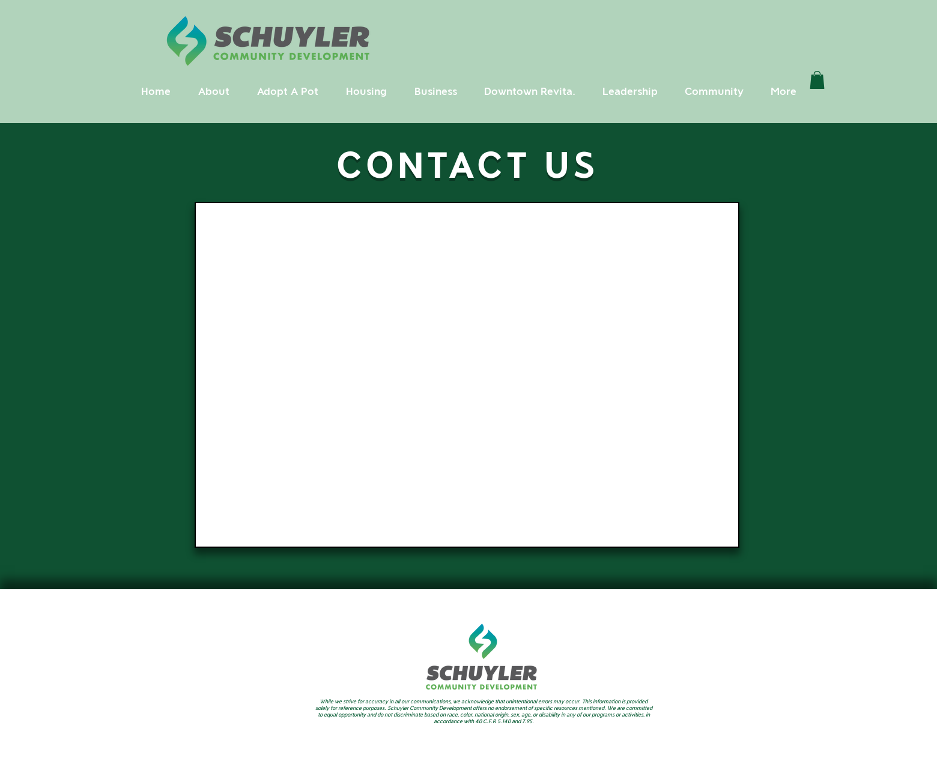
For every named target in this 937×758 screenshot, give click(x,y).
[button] (213, 92)
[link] (817, 80)
